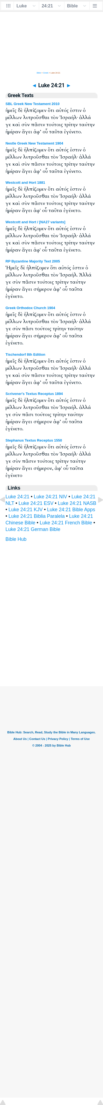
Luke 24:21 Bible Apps (71, 509)
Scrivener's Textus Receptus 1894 (34, 394)
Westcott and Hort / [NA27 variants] (35, 222)
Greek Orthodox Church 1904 (30, 308)
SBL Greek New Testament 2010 (32, 104)
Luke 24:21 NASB (77, 503)
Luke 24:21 (17, 496)
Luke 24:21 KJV (26, 509)
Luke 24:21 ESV (36, 503)
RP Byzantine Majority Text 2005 (32, 261)
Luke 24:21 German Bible (32, 529)
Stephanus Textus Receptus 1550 (33, 440)
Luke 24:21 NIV (50, 496)
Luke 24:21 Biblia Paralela (37, 516)
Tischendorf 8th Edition (25, 354)
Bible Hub (15, 539)
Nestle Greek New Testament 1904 (34, 143)
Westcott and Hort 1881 (25, 182)
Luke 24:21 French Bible (66, 522)
